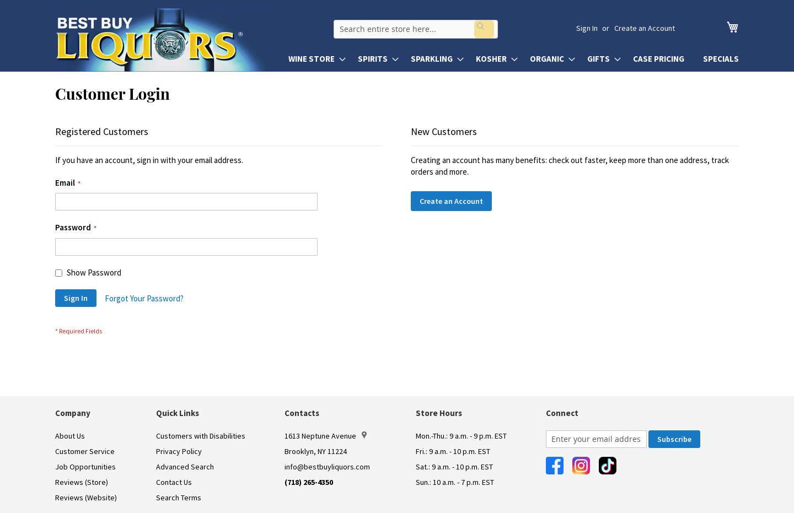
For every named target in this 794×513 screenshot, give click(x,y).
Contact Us (174, 482)
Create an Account (644, 28)
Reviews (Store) (81, 482)
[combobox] (433, 28)
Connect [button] (562, 413)
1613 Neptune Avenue (326, 436)
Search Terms (178, 498)
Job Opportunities (85, 467)
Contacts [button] (302, 413)
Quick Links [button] (177, 413)
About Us (70, 436)
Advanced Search (185, 467)
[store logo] (166, 40)
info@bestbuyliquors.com (327, 467)
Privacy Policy (179, 451)
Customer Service (85, 451)
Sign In (587, 28)
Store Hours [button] (439, 413)
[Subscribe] (674, 439)
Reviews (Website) (86, 498)
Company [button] (72, 413)
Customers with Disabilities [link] (200, 436)
